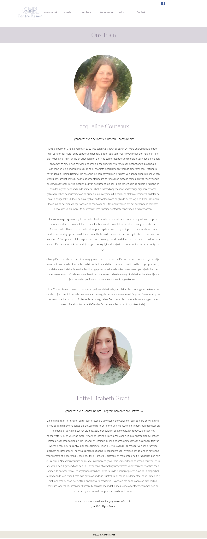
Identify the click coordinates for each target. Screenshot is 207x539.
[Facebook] (163, 3)
